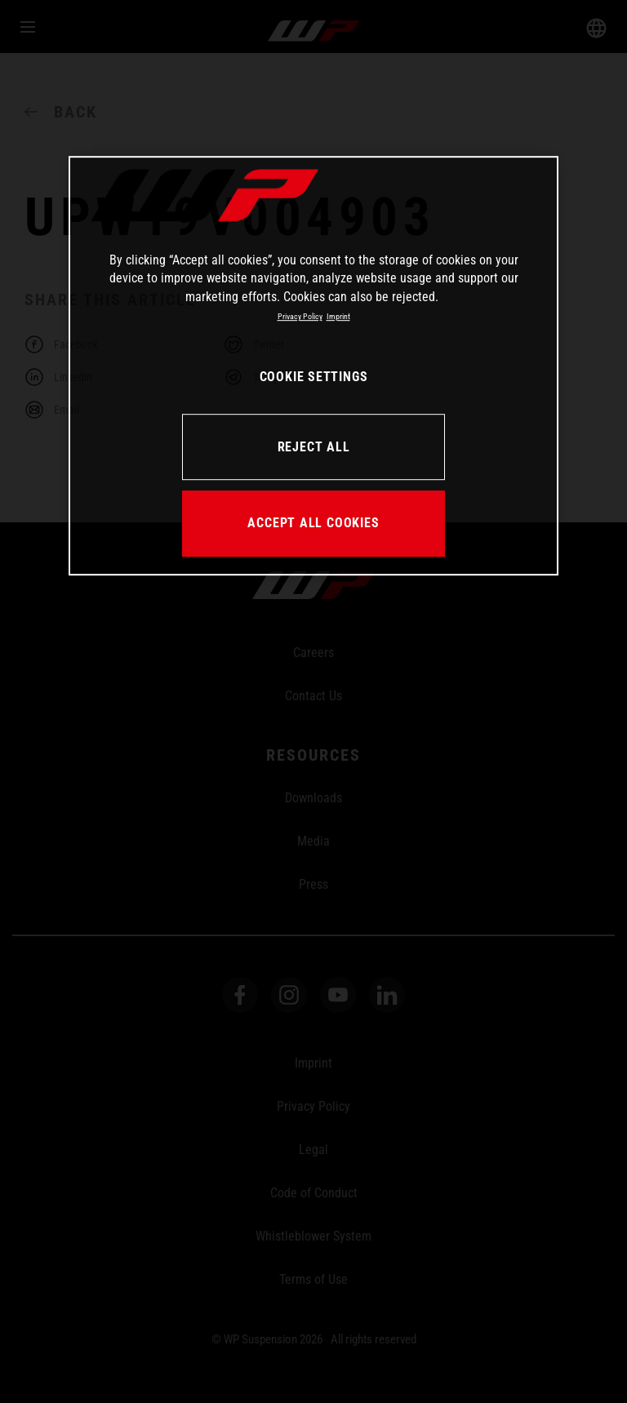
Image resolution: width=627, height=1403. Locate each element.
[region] (313, 365)
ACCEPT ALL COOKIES (313, 523)
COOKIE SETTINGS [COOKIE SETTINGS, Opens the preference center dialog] (314, 376)
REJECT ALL (314, 447)
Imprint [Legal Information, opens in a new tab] (338, 316)
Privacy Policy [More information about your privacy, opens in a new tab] (300, 316)
